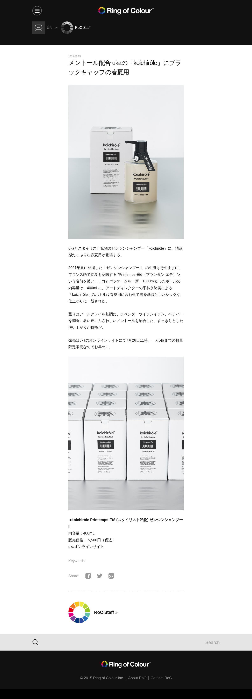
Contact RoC (161, 678)
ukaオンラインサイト (86, 547)
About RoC (137, 678)
